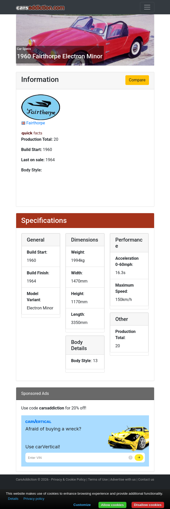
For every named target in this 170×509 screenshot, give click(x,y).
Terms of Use (98, 479)
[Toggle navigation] (147, 7)
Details (13, 499)
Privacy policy (33, 499)
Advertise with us (123, 479)
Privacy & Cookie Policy (68, 479)
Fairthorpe (35, 123)
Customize (82, 505)
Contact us (146, 479)
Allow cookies (112, 505)
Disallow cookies (148, 505)
